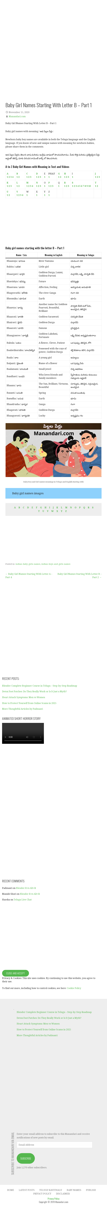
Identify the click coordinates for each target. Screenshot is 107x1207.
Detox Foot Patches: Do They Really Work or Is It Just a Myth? (34, 691)
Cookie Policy (74, 988)
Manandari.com (17, 116)
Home (10, 1190)
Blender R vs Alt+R (26, 888)
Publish (91, 1190)
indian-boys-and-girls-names (55, 564)
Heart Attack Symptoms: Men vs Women (23, 697)
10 (89, 186)
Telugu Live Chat (23, 899)
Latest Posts (27, 1190)
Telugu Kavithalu (50, 1190)
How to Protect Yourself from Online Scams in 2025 (29, 703)
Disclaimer (63, 1193)
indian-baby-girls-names (28, 564)
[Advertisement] (53, 222)
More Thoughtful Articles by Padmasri (22, 709)
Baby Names (74, 1190)
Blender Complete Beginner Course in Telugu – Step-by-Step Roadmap (39, 685)
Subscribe (25, 1158)
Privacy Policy (42, 1193)
